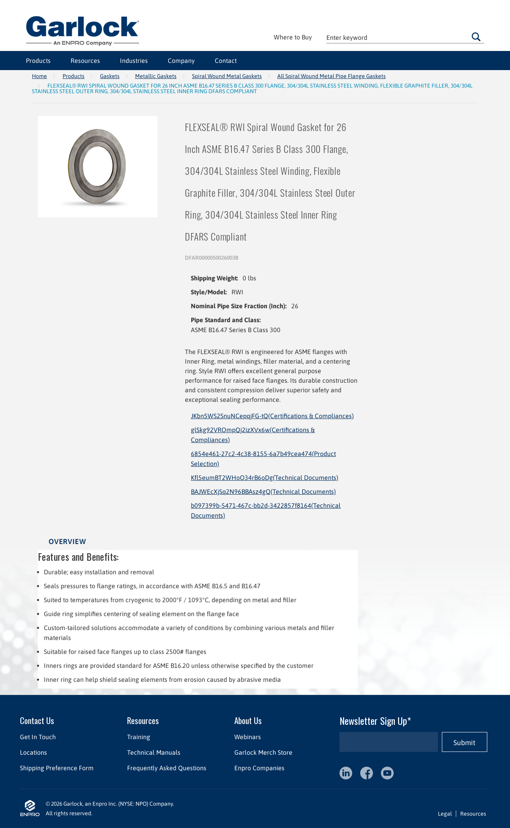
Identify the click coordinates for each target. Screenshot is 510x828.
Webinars (247, 736)
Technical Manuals (153, 752)
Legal (445, 813)
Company (181, 60)
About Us (248, 720)
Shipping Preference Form (57, 767)
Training (138, 736)
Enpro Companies (259, 767)
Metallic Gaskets (156, 76)
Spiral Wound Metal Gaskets (227, 76)
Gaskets (110, 76)
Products (38, 60)
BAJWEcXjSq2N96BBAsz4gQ (263, 491)
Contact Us (37, 720)
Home (39, 76)
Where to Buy (293, 37)
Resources (85, 60)
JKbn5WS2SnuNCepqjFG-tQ (272, 415)
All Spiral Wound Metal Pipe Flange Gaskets (331, 76)
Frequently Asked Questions (166, 767)
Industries (134, 60)
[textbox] (405, 37)
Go (476, 36)
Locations (33, 752)
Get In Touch (38, 736)
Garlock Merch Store (263, 752)
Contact (226, 60)
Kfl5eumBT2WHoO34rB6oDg (264, 477)
